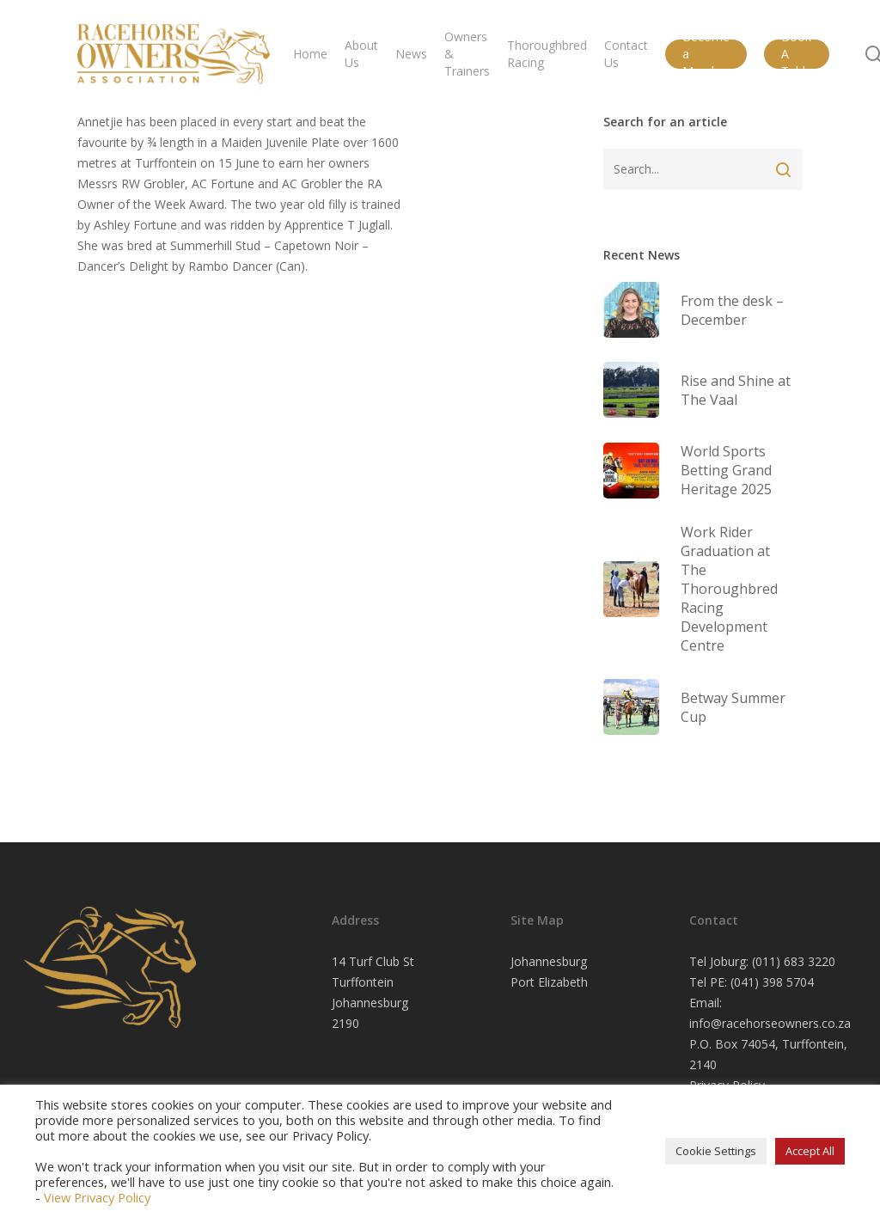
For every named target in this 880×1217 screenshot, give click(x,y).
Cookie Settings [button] (715, 1151)
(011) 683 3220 (793, 961)
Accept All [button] (809, 1151)
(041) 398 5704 (772, 982)
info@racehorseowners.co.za (770, 1023)
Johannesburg (548, 961)
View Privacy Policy (97, 1197)
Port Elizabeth (549, 982)
